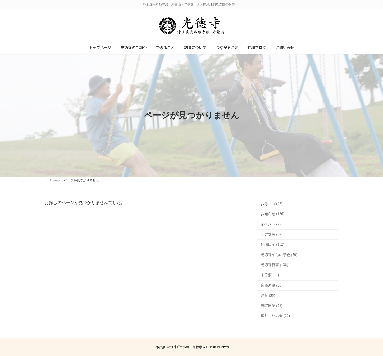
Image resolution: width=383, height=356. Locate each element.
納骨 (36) (268, 295)
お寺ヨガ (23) (271, 204)
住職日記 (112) (272, 244)
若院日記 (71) (271, 306)
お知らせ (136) (272, 214)
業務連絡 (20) (271, 285)
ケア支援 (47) (271, 234)
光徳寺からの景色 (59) (279, 255)
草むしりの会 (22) (275, 316)
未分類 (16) (270, 275)
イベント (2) (271, 224)
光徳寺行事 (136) (274, 265)
